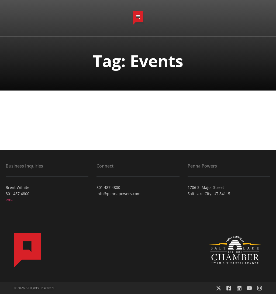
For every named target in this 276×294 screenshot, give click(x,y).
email (11, 199)
